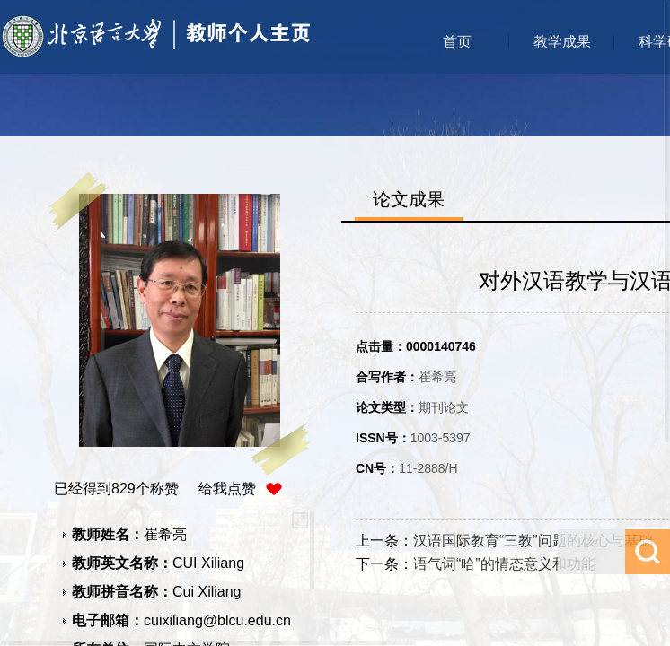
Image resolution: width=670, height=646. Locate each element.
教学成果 (562, 41)
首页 (457, 41)
